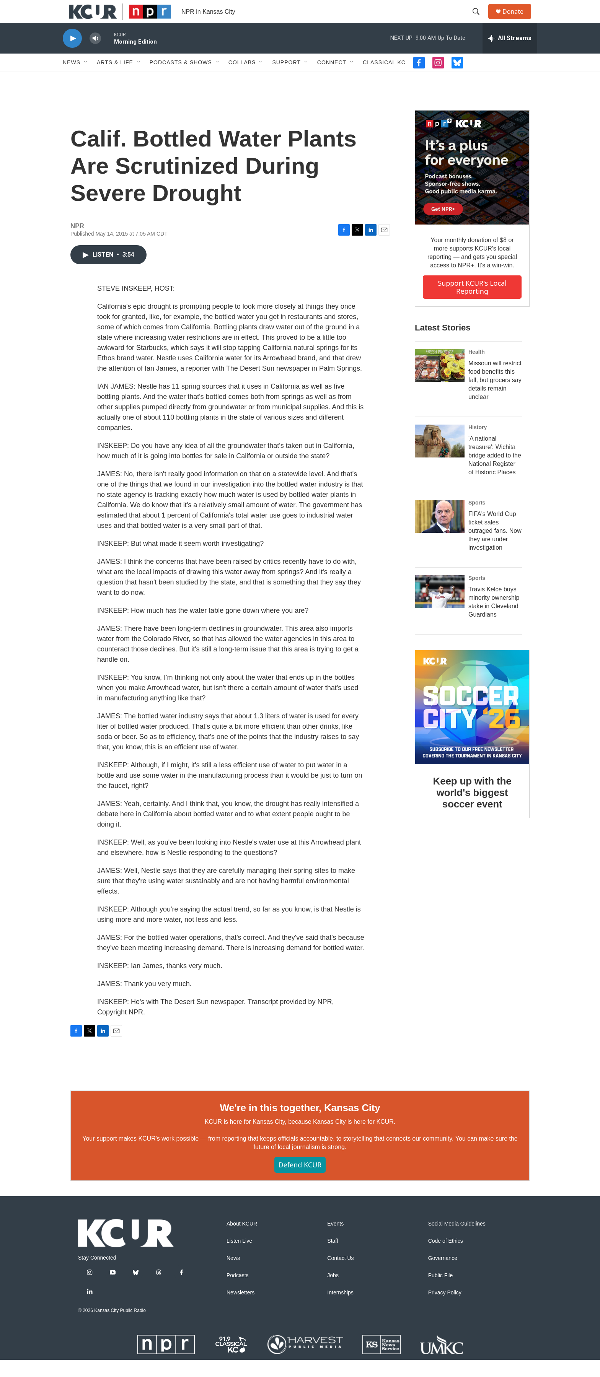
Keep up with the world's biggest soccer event (472, 810)
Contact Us (340, 1275)
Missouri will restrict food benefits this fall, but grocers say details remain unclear (495, 397)
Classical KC (384, 79)
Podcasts (238, 1293)
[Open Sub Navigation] (86, 79)
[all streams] (510, 55)
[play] (72, 55)
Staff (332, 1258)
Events (335, 1241)
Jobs (333, 1293)
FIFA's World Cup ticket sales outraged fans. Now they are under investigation (495, 548)
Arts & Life (115, 79)
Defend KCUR (299, 1182)
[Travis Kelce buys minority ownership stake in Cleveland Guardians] (440, 608)
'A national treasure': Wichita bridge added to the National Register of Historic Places (494, 472)
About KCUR (242, 1241)
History (477, 444)
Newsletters (240, 1310)
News (71, 79)
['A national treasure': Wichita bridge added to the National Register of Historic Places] (440, 458)
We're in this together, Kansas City (300, 1125)
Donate (518, 20)
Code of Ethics (445, 1258)
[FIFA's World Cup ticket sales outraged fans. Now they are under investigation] (440, 533)
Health (476, 369)
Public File (440, 1293)
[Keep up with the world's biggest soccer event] (472, 724)
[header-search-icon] (479, 20)
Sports (476, 520)
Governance (442, 1275)
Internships (340, 1310)
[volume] (95, 55)
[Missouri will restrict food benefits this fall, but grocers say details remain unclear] (440, 382)
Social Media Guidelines (457, 1241)
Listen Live (239, 1258)
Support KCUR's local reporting (472, 304)
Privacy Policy (444, 1310)
